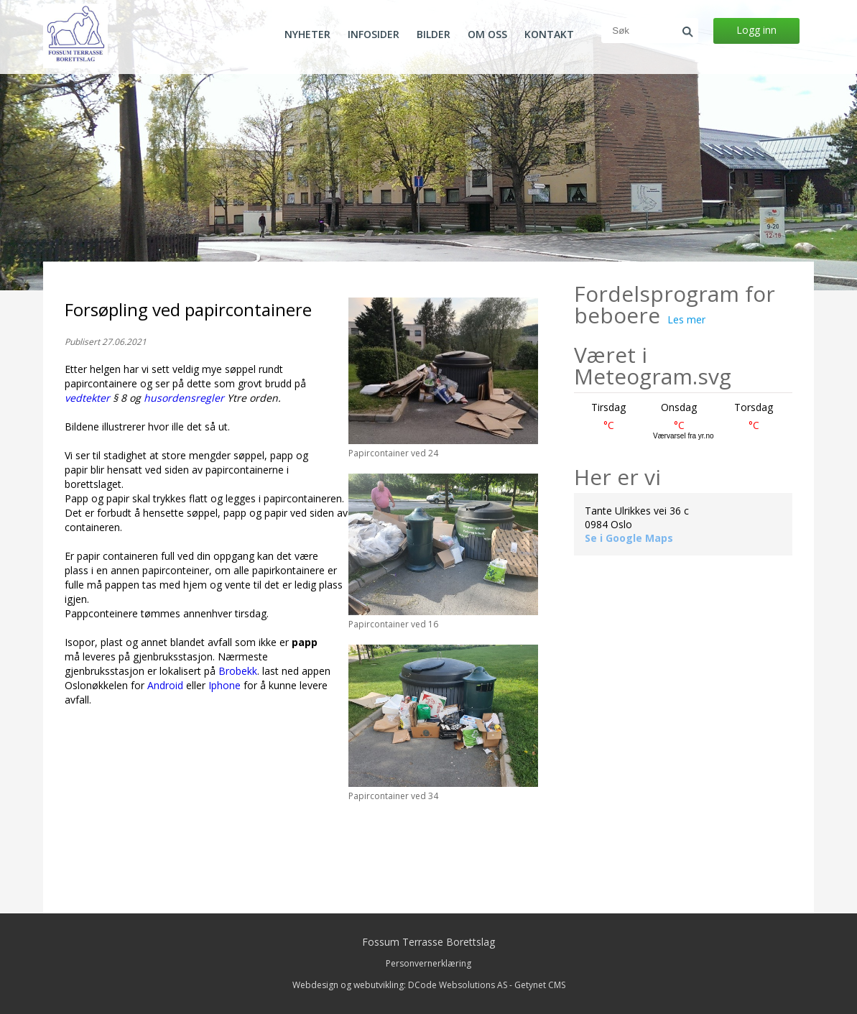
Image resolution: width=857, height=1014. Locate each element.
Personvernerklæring (428, 963)
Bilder (433, 34)
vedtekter (87, 398)
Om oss (487, 34)
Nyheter (307, 34)
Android (165, 685)
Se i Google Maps (629, 538)
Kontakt (549, 34)
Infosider (373, 34)
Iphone (224, 685)
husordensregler (184, 398)
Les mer (686, 319)
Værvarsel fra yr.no (683, 436)
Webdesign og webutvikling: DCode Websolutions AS (399, 985)
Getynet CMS (539, 985)
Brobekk (237, 671)
